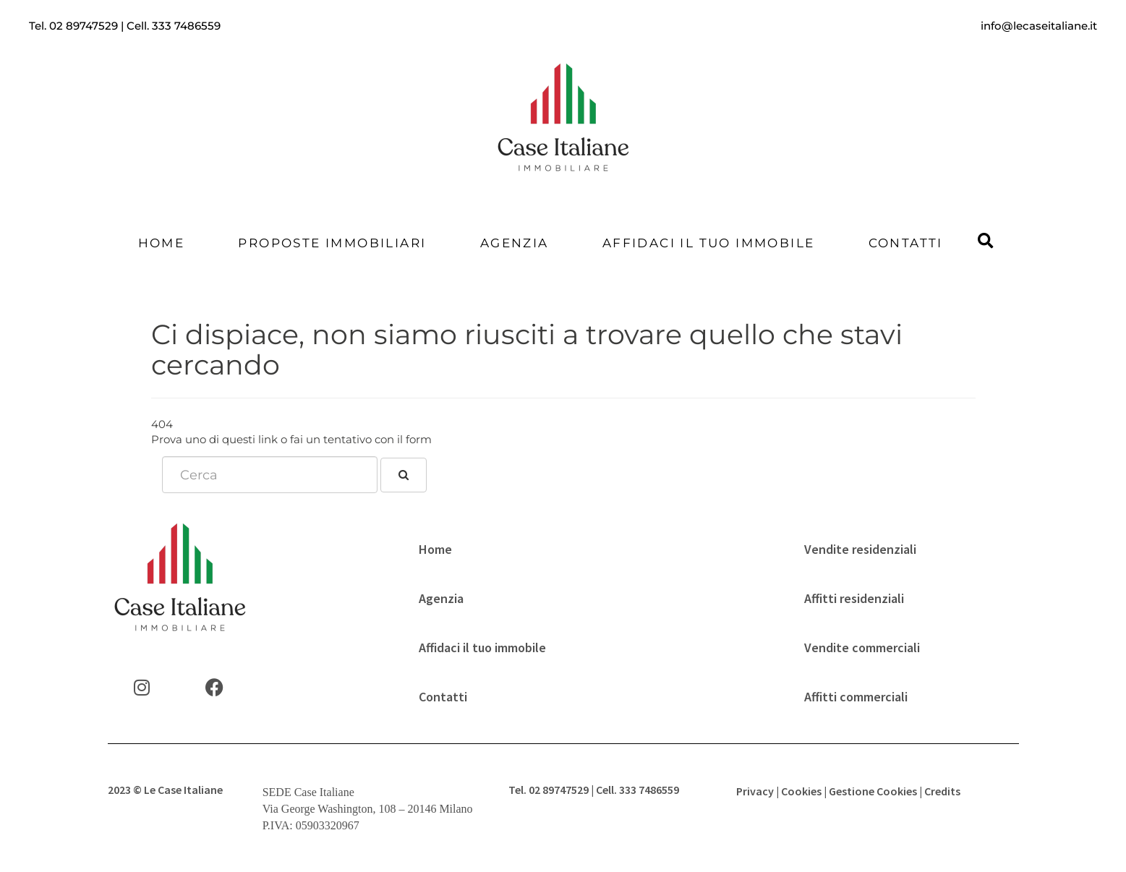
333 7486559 (186, 26)
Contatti (906, 243)
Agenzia (514, 243)
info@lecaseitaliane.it (1039, 26)
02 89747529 (83, 26)
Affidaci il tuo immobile (708, 243)
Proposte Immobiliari (332, 243)
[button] (985, 242)
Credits (942, 791)
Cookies (801, 791)
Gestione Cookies (873, 791)
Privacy (755, 791)
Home (161, 243)
